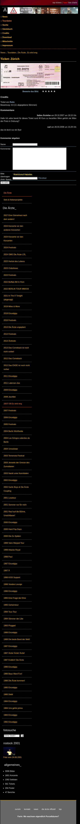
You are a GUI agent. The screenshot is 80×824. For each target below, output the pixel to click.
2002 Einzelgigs (10, 480)
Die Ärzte (8, 193)
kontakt (27, 809)
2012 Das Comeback (13, 358)
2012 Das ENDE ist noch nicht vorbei (17, 367)
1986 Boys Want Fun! (13, 674)
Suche (5, 25)
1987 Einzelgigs (10, 646)
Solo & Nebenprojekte (13, 200)
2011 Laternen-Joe (12, 383)
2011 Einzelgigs (10, 376)
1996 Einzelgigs (10, 591)
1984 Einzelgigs (10, 701)
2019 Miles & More (12, 306)
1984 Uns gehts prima (13, 708)
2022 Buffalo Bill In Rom (14, 282)
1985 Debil (8, 694)
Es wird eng (32, 53)
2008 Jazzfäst (10, 397)
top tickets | (58, 3)
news (36, 809)
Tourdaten (7, 21)
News (4, 17)
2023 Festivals (10, 275)
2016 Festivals (10, 320)
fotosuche (9, 730)
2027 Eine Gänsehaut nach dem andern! (15, 217)
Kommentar (5, 149)
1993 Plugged (10, 626)
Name (3, 144)
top (60, 809)
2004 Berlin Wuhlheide (13, 431)
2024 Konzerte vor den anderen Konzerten (13, 228)
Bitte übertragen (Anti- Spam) (5, 176)
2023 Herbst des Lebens (14, 261)
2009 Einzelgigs (10, 390)
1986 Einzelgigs (10, 667)
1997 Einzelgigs (10, 564)
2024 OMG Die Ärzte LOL (15, 254)
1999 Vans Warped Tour (14, 543)
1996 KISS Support (12, 577)
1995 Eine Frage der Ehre (15, 598)
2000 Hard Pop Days (13, 529)
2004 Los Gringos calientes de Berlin (17, 440)
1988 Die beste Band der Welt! (17, 639)
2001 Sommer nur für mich (15, 505)
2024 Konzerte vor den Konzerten (13, 239)
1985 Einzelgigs (10, 687)
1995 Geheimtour (11, 605)
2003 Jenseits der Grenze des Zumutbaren (16, 464)
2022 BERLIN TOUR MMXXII (16, 289)
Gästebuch (7, 29)
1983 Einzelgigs (10, 715)
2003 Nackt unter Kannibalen (16, 473)
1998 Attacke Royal (12, 550)
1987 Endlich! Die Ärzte (14, 660)
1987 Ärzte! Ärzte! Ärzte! (14, 653)
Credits (5, 33)
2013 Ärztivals (10, 341)
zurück (18, 809)
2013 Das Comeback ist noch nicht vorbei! (16, 350)
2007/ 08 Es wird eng (13, 404)
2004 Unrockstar (11, 449)
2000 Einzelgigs (10, 522)
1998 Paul (8, 557)
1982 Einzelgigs (10, 722)
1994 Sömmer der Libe (13, 619)
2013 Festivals (10, 334)
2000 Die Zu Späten (12, 536)
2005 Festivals (10, 424)
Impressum (7, 45)
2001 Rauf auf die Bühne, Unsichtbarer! (14, 513)
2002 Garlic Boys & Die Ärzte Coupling (16, 489)
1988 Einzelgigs (10, 632)
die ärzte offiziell (48, 809)
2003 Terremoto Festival (14, 456)
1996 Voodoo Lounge (13, 584)
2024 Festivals (10, 248)
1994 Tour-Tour (10, 612)
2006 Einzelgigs (10, 417)
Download (7, 37)
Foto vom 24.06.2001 (12, 757)
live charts (72, 3)
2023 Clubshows (11, 268)
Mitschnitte (7, 41)
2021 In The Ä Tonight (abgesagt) (13, 298)
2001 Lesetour (10, 498)
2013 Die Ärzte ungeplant (14, 327)
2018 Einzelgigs (10, 313)
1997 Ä (7, 570)
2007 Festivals (10, 411)
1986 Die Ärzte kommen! (14, 681)
